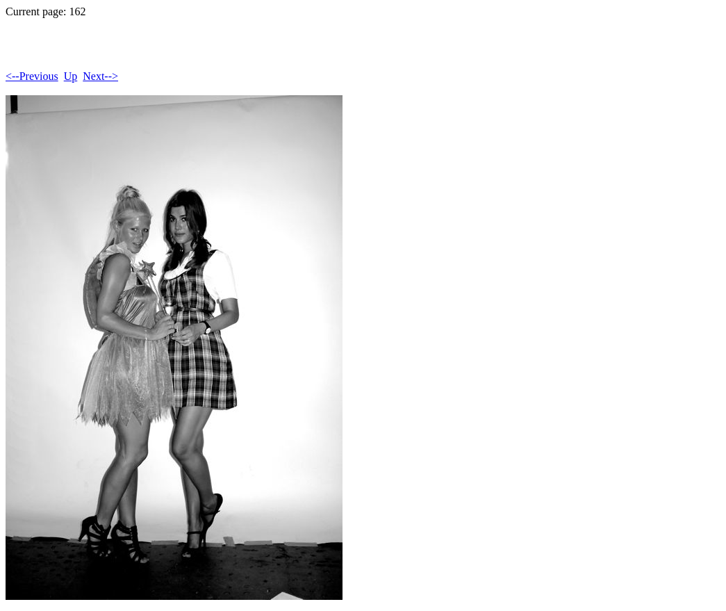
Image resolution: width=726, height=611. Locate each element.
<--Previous (32, 76)
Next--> (100, 76)
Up (71, 76)
